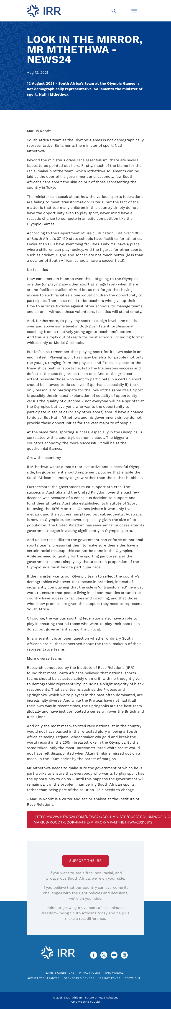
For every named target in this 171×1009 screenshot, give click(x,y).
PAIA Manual (114, 972)
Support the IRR (85, 860)
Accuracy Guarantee (43, 978)
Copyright (132, 978)
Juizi (97, 1001)
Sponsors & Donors (79, 978)
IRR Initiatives (109, 978)
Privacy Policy (89, 972)
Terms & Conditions (59, 972)
